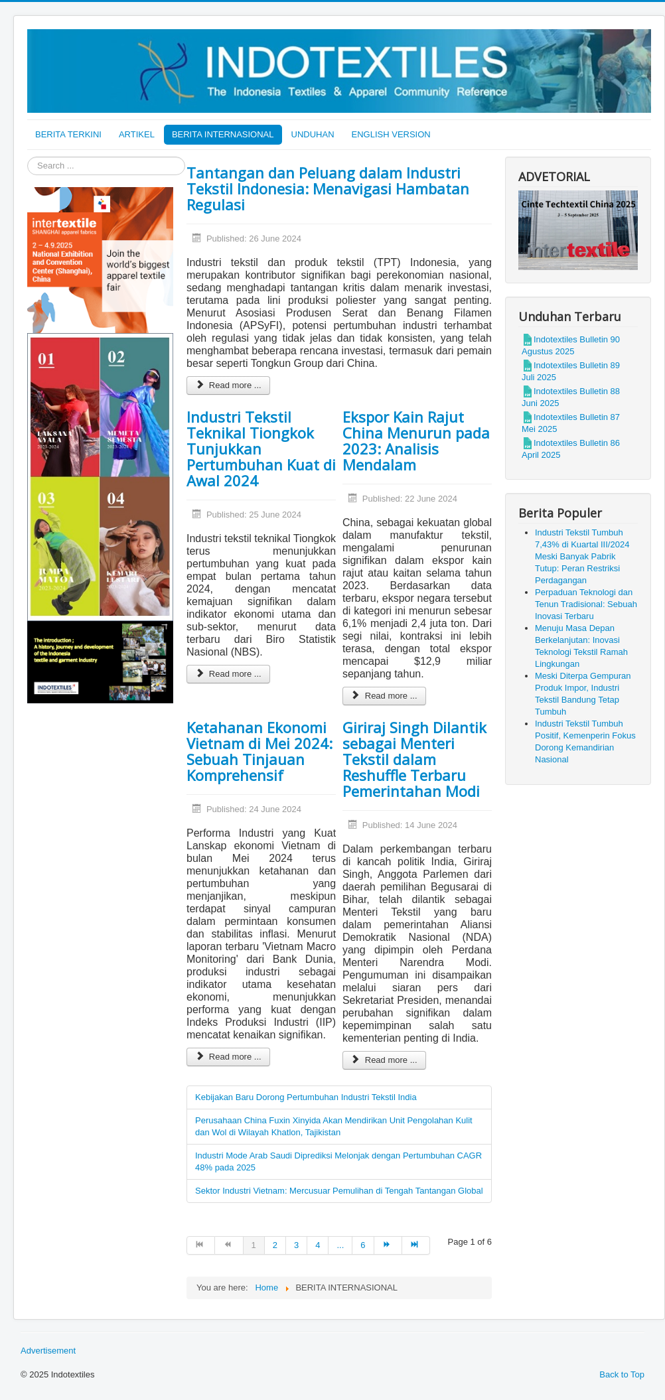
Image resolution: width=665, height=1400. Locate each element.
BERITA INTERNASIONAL (223, 134)
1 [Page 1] (254, 1245)
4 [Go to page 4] (317, 1245)
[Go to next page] (388, 1245)
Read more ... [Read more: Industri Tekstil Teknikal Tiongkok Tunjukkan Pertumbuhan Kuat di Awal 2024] (228, 674)
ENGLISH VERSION (391, 134)
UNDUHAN (312, 134)
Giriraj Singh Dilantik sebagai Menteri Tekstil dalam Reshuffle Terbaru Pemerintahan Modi (414, 759)
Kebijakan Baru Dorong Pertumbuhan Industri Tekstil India (306, 1097)
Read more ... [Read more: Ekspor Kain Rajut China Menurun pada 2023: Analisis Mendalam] (384, 696)
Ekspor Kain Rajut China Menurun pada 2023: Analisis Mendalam (416, 440)
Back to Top (621, 1374)
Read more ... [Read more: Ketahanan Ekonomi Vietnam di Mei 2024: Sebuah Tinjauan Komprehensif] (228, 1057)
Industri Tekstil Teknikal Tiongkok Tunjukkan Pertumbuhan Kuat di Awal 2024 (261, 448)
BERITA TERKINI (68, 134)
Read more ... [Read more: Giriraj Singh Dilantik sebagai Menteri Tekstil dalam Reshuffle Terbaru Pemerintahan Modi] (384, 1060)
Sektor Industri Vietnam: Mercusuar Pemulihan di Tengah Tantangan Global (339, 1191)
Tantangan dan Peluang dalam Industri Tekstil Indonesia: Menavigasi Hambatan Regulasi (327, 188)
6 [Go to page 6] (362, 1245)
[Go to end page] (416, 1245)
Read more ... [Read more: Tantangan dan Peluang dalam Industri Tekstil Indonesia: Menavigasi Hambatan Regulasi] (228, 385)
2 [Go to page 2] (275, 1245)
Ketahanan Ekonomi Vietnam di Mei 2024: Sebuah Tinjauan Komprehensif (259, 751)
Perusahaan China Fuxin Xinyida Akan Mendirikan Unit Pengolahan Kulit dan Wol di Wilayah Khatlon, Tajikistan (334, 1126)
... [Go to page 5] (340, 1245)
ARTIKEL (137, 134)
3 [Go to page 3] (296, 1245)
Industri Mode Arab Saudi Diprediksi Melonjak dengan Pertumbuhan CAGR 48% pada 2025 (338, 1161)
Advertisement (48, 1351)
